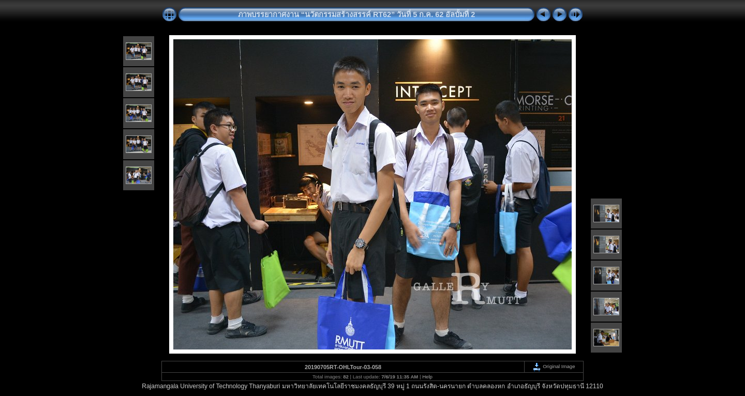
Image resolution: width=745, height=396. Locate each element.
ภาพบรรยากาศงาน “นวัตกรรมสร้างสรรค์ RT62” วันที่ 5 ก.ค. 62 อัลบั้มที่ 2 (356, 14)
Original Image (553, 366)
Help (427, 376)
